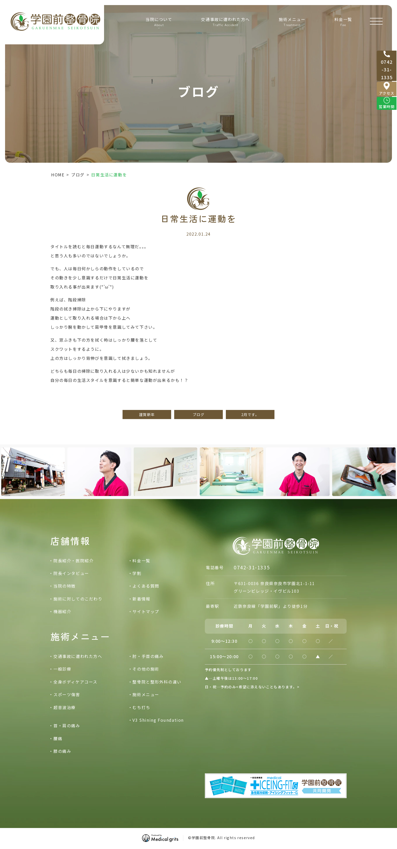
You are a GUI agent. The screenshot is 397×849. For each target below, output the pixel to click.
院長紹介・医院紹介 (73, 560)
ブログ (78, 175)
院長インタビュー (71, 573)
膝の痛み (62, 751)
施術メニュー (145, 694)
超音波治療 (64, 707)
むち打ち (141, 707)
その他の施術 (145, 669)
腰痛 (57, 738)
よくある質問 (145, 586)
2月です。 (250, 414)
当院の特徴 (64, 586)
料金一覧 (343, 23)
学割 (136, 573)
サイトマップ (145, 611)
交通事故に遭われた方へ (225, 23)
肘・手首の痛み (148, 656)
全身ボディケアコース (75, 682)
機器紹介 (62, 611)
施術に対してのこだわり (78, 599)
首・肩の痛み (66, 725)
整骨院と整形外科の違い (157, 682)
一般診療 (62, 669)
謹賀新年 (147, 414)
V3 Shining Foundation (158, 720)
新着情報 (141, 599)
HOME (57, 175)
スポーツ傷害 (66, 694)
